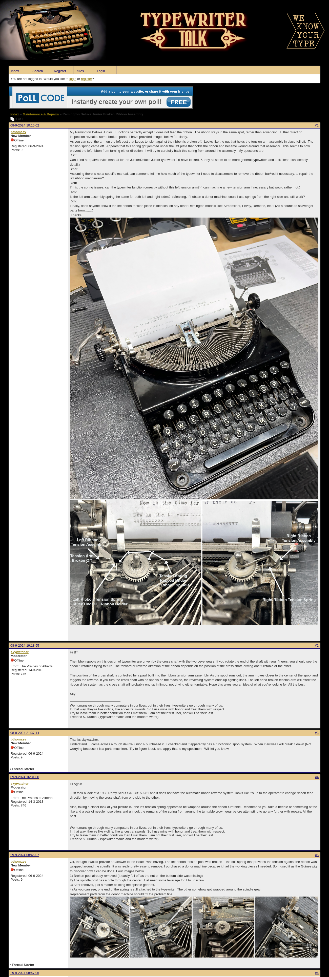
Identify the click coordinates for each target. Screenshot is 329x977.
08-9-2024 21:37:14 (24, 733)
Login (101, 71)
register (86, 79)
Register (60, 71)
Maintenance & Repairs (41, 114)
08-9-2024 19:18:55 (24, 645)
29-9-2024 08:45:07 (24, 855)
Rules (79, 71)
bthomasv (18, 132)
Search (37, 71)
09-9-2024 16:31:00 (24, 777)
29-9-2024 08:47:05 (24, 973)
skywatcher (20, 652)
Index (15, 71)
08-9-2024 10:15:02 (24, 125)
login (72, 79)
